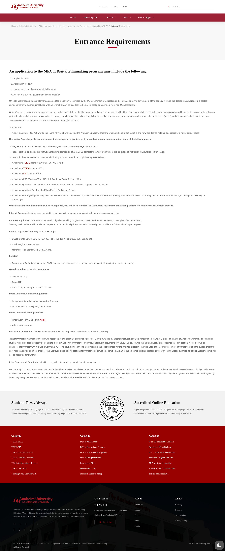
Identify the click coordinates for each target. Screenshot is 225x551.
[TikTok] (19, 529)
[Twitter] (37, 524)
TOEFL (26, 163)
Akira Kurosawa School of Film (52, 26)
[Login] (15, 524)
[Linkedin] (30, 529)
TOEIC (26, 168)
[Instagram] (14, 529)
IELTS (26, 173)
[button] (105, 522)
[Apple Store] (26, 524)
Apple (42, 320)
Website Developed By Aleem (200, 543)
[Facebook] (31, 524)
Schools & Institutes (27, 26)
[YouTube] (25, 529)
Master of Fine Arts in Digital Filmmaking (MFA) (88, 26)
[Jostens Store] (20, 524)
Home (13, 26)
